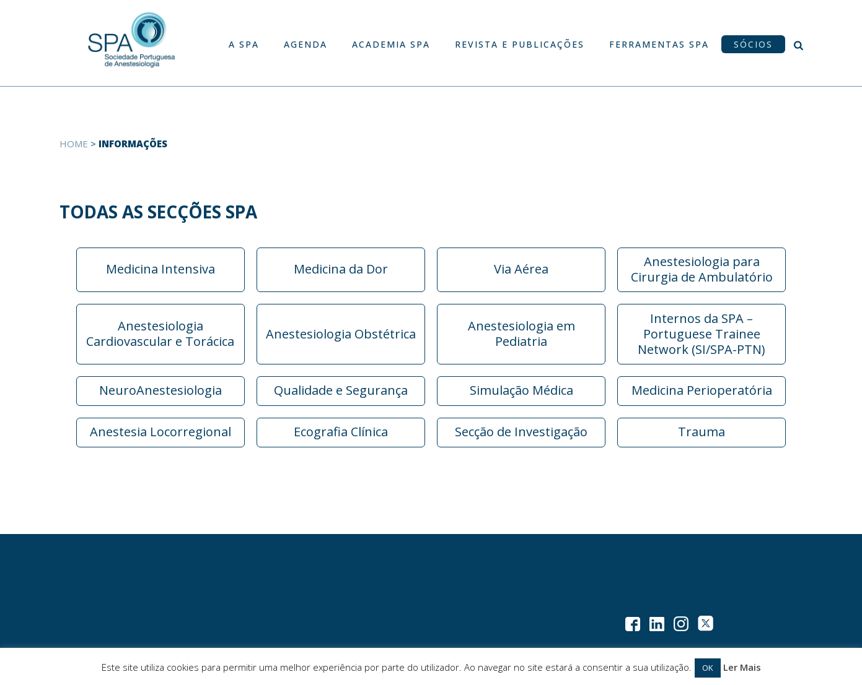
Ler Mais (742, 667)
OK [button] (707, 667)
